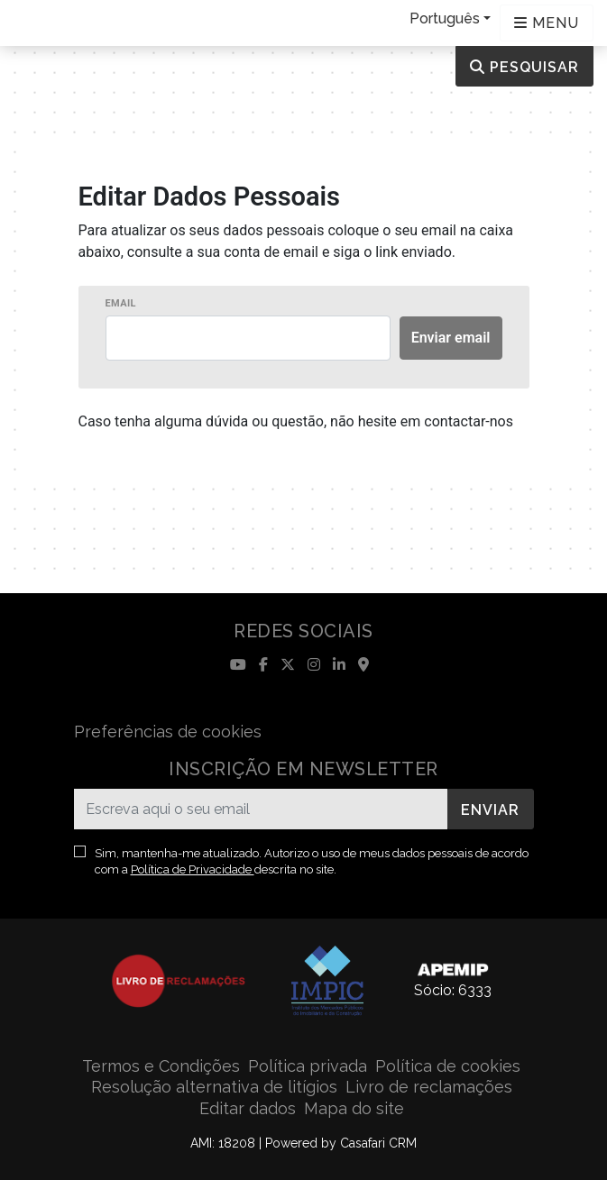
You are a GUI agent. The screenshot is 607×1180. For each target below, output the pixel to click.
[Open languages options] (546, 23)
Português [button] (444, 18)
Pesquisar (524, 67)
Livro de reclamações (428, 1086)
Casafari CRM (378, 1143)
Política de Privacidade (192, 869)
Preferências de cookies (168, 731)
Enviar (490, 810)
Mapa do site (354, 1108)
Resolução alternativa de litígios (214, 1086)
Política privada (307, 1066)
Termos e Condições (161, 1066)
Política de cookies (447, 1066)
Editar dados (247, 1108)
